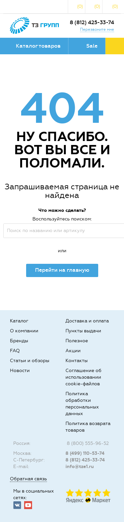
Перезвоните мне (97, 29)
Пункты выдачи (83, 331)
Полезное (76, 341)
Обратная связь (28, 479)
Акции (73, 351)
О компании (24, 331)
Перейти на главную (62, 270)
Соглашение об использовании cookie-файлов (83, 377)
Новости (20, 370)
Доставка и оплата (87, 321)
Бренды (19, 341)
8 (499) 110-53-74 (84, 453)
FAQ (15, 351)
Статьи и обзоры (29, 360)
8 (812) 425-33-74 (92, 22)
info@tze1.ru (79, 466)
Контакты (76, 360)
